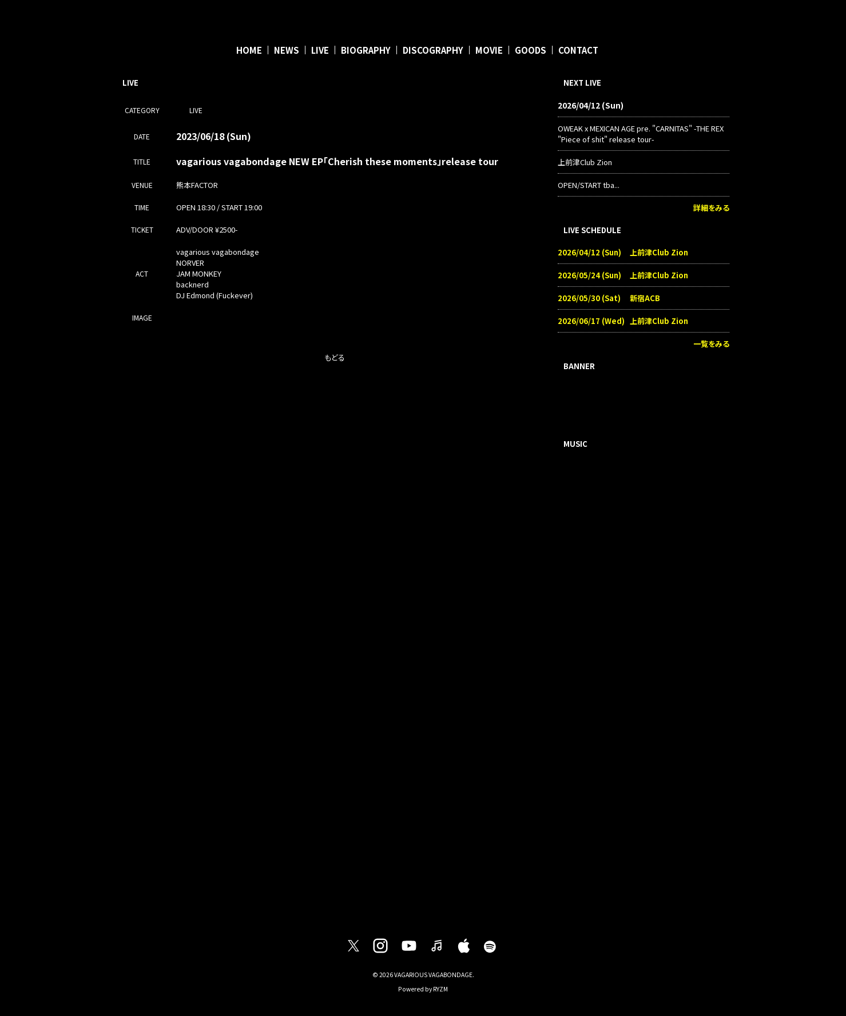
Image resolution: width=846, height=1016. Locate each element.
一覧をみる (711, 343)
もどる (334, 357)
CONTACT (578, 50)
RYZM (440, 989)
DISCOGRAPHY (433, 50)
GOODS (530, 50)
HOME (249, 50)
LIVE (320, 50)
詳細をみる (711, 207)
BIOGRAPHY (366, 50)
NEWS (286, 50)
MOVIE (489, 50)
